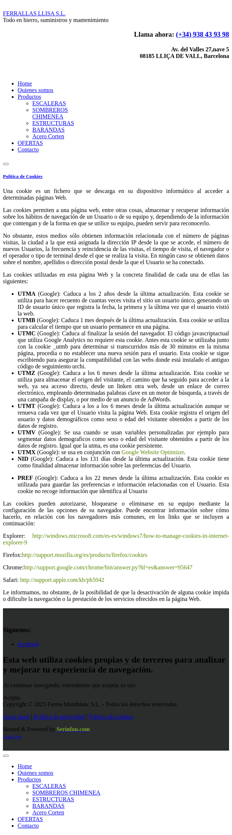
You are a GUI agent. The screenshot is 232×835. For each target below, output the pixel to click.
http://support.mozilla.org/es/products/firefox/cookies (85, 555)
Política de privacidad (58, 717)
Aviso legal (16, 717)
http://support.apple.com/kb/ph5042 (62, 580)
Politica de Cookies (23, 176)
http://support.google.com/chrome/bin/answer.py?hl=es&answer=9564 (106, 567)
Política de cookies (111, 717)
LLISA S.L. (34, 13)
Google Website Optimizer (153, 452)
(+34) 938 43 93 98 (202, 34)
